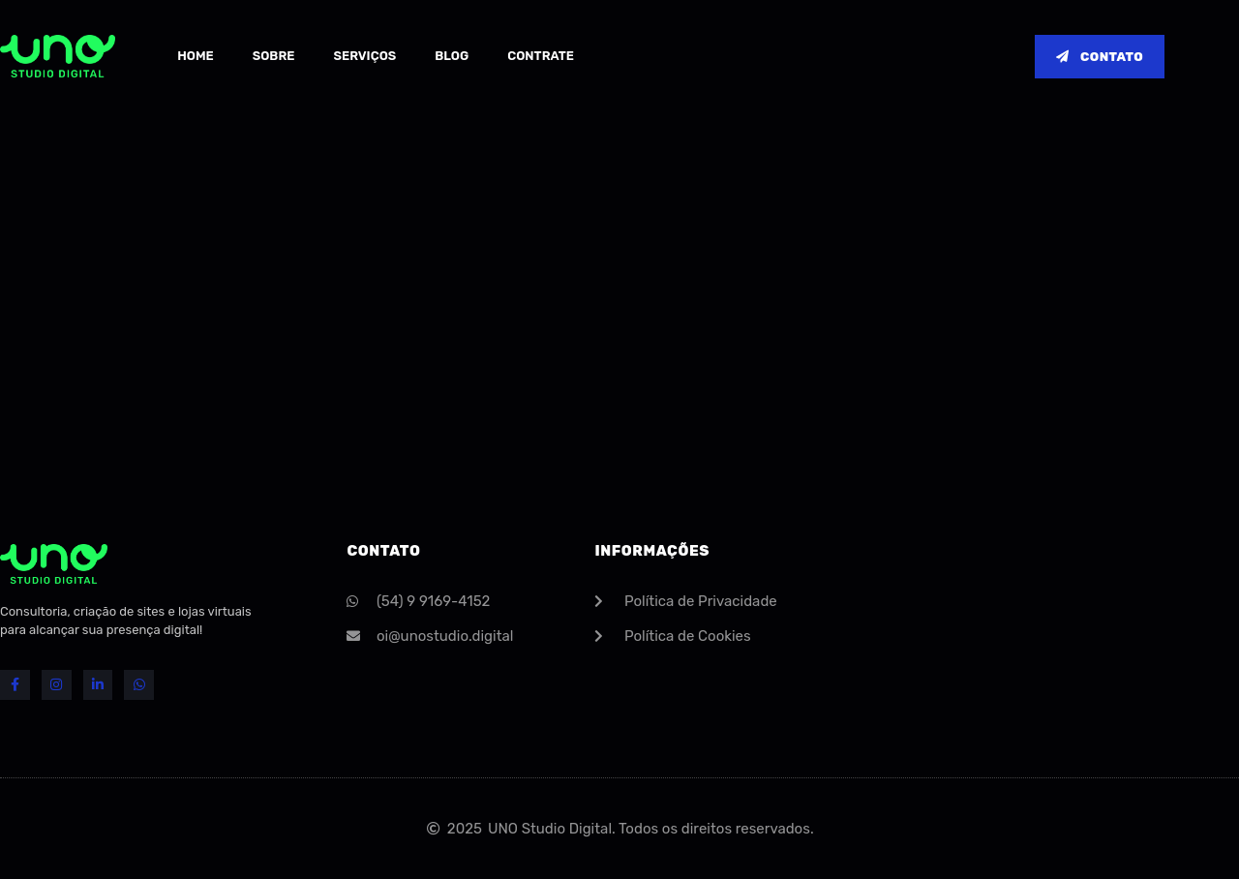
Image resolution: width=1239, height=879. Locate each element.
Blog (451, 55)
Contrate (540, 55)
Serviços (364, 55)
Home (195, 55)
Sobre (274, 55)
